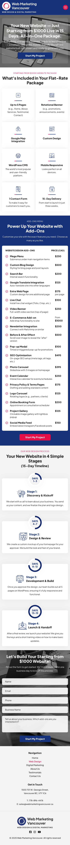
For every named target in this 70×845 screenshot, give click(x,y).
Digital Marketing (35, 765)
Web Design (35, 761)
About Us (35, 768)
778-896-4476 (36, 800)
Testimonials (35, 772)
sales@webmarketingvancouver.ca (36, 804)
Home (35, 757)
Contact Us (35, 776)
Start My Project (35, 55)
